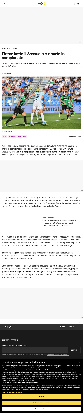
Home (4, 48)
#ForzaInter (46, 223)
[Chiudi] (79, 362)
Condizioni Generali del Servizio (58, 355)
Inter (4, 136)
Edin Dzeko (22, 136)
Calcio (15, 48)
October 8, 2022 (61, 225)
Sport (9, 48)
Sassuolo (12, 136)
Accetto (41, 396)
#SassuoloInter (70, 220)
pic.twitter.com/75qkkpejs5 (62, 223)
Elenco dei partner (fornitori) (12, 392)
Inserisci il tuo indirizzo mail (14, 345)
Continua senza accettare (41, 403)
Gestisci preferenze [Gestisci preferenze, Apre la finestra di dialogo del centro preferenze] (41, 409)
